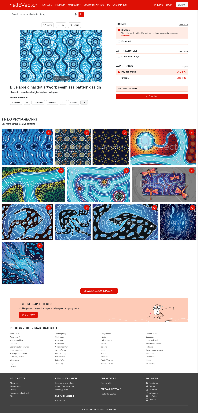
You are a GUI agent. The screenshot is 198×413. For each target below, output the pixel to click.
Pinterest (151, 389)
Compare (184, 67)
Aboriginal (16, 102)
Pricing (158, 5)
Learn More (183, 25)
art (27, 102)
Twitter (150, 386)
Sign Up (182, 4)
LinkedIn (151, 399)
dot (63, 102)
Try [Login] (61, 25)
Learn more (125, 36)
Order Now (28, 315)
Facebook (152, 383)
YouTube (151, 396)
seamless (52, 102)
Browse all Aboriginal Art (99, 291)
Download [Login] (152, 96)
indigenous (38, 102)
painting (73, 102)
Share (74, 25)
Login (169, 5)
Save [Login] (47, 25)
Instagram (152, 393)
